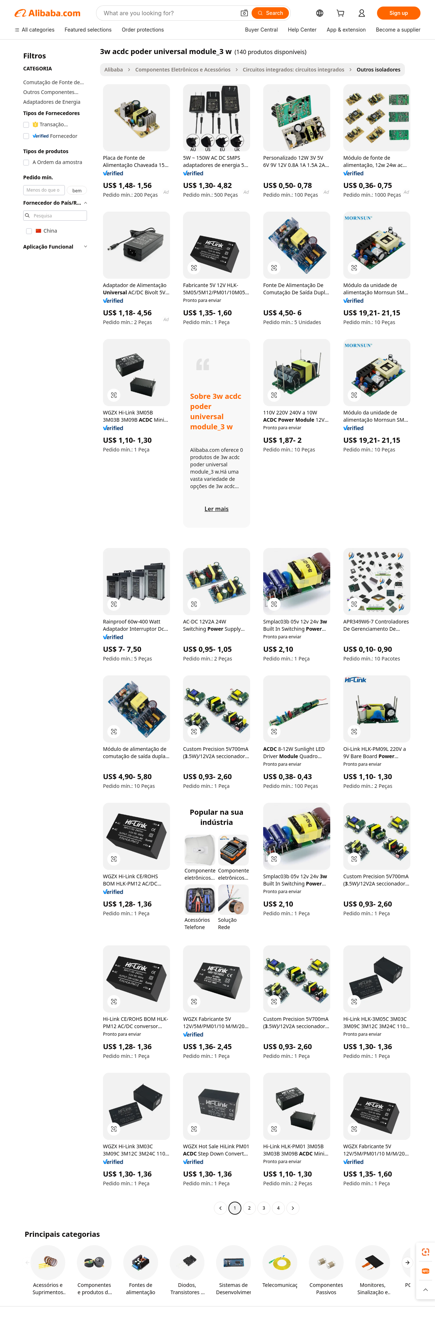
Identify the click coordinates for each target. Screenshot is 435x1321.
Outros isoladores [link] (379, 69)
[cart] (341, 14)
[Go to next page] (292, 1208)
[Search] (270, 13)
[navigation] (55, 631)
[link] (425, 1252)
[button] (244, 13)
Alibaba (113, 69)
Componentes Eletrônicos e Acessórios (183, 69)
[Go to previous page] (220, 1208)
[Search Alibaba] (169, 13)
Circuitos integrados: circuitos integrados (293, 69)
